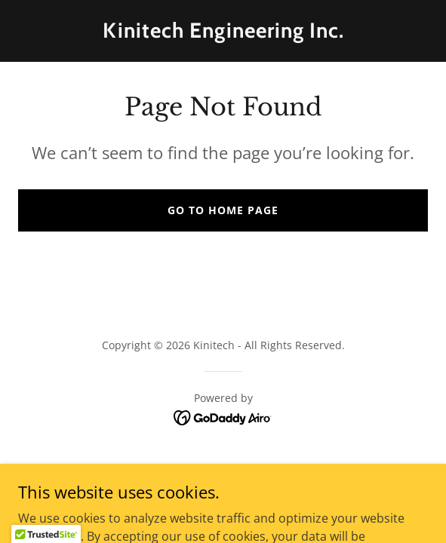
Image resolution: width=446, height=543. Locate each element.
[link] (223, 33)
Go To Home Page (223, 210)
